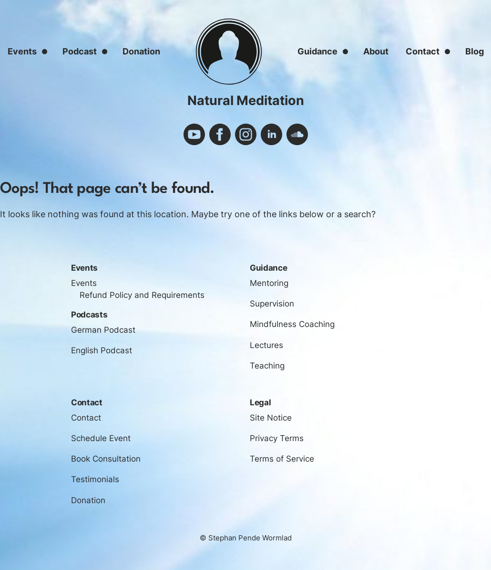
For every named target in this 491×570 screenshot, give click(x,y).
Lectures (266, 345)
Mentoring (269, 283)
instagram (245, 134)
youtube (194, 134)
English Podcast (101, 350)
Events (84, 283)
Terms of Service (282, 459)
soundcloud (297, 134)
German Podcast (103, 330)
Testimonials (95, 479)
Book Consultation (106, 459)
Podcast (79, 51)
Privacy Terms (277, 438)
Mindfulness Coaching (292, 324)
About (376, 51)
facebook (220, 134)
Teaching (267, 365)
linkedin (271, 134)
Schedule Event (101, 438)
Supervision (272, 303)
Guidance (317, 51)
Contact (423, 51)
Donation (141, 51)
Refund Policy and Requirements (142, 295)
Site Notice (271, 417)
